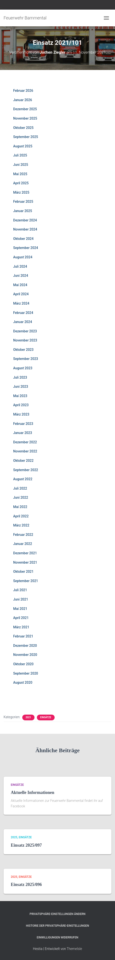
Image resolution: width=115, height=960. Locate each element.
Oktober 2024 (23, 239)
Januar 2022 (22, 544)
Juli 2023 (20, 377)
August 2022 (22, 479)
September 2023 (25, 359)
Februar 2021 (23, 636)
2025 (14, 837)
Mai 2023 (20, 396)
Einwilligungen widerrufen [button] (57, 937)
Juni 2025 (20, 165)
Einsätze (45, 717)
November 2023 (25, 340)
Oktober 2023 (23, 350)
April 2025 (21, 183)
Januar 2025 (22, 211)
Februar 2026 (23, 91)
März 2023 (21, 414)
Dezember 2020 (25, 646)
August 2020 (22, 682)
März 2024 (21, 303)
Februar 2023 (23, 424)
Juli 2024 (20, 266)
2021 (28, 717)
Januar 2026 (22, 100)
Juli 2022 (20, 488)
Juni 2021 (20, 599)
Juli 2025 (20, 155)
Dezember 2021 (25, 553)
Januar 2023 (22, 433)
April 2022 (21, 516)
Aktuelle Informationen (32, 792)
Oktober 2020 (23, 664)
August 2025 (22, 146)
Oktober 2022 (23, 461)
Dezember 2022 (25, 442)
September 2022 (25, 470)
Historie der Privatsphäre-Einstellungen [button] (57, 925)
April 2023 (21, 405)
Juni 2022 (20, 497)
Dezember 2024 (25, 220)
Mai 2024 (20, 285)
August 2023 (22, 368)
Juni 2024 (20, 276)
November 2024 (25, 229)
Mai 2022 (20, 507)
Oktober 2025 (23, 128)
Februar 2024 (23, 313)
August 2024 (22, 257)
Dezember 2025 (25, 109)
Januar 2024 (22, 322)
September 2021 (25, 581)
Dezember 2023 (25, 331)
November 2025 (25, 118)
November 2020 (25, 655)
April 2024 (21, 294)
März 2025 (21, 192)
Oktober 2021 (23, 571)
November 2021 (25, 562)
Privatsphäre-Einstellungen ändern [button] (58, 914)
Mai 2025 (20, 174)
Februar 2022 (23, 535)
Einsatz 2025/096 (26, 884)
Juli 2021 (20, 590)
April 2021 (21, 618)
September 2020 (25, 673)
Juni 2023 (20, 386)
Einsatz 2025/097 (26, 845)
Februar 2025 (23, 201)
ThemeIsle (74, 949)
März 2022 (21, 525)
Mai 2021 (20, 609)
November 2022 (25, 451)
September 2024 (25, 248)
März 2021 (21, 627)
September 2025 (25, 137)
